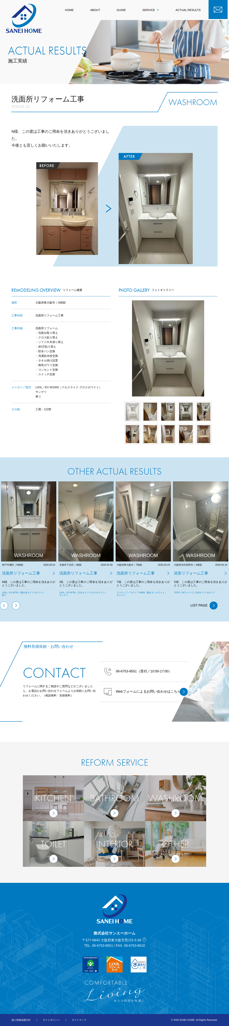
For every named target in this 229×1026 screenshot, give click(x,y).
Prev (118, 348)
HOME (69, 10)
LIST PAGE (204, 606)
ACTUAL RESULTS (188, 10)
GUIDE (121, 10)
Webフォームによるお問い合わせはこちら (146, 692)
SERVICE (150, 10)
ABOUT (95, 10)
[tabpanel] (28, 541)
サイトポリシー (51, 1020)
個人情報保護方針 (21, 1020)
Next (217, 348)
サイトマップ (79, 1020)
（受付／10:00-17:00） (138, 672)
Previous (4, 606)
